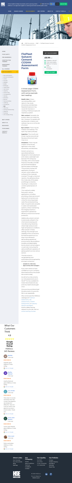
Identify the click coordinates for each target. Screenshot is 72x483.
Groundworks (6, 104)
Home (27, 461)
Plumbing (5, 113)
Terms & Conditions (28, 465)
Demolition (5, 97)
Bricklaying (5, 85)
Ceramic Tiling (6, 92)
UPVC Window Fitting (8, 114)
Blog (14, 463)
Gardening (5, 102)
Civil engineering (6, 94)
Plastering (5, 111)
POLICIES (5, 80)
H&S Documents (29, 43)
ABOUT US (50, 11)
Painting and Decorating (8, 109)
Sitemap (15, 465)
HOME (9, 11)
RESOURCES (5, 125)
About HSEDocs (29, 463)
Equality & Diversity (52, 464)
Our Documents (17, 461)
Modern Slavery (53, 461)
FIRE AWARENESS (6, 57)
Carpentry (5, 90)
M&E (4, 106)
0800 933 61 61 (45, 3)
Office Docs (5, 107)
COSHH (5, 78)
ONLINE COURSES (18, 11)
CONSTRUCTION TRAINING (6, 61)
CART (52, 4)
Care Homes (6, 89)
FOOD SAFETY (6, 54)
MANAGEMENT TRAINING (6, 65)
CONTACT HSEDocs (61, 11)
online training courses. (28, 311)
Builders (5, 84)
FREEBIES (5, 82)
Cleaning (5, 96)
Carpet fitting (6, 87)
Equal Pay (52, 467)
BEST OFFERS (41, 11)
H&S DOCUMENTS (30, 11)
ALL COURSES (6, 68)
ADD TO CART (50, 72)
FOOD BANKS (5, 128)
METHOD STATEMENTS (8, 77)
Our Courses (16, 460)
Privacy (51, 460)
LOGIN (57, 4)
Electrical (5, 99)
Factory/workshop (7, 101)
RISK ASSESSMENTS (7, 75)
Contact (27, 468)
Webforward (36, 477)
